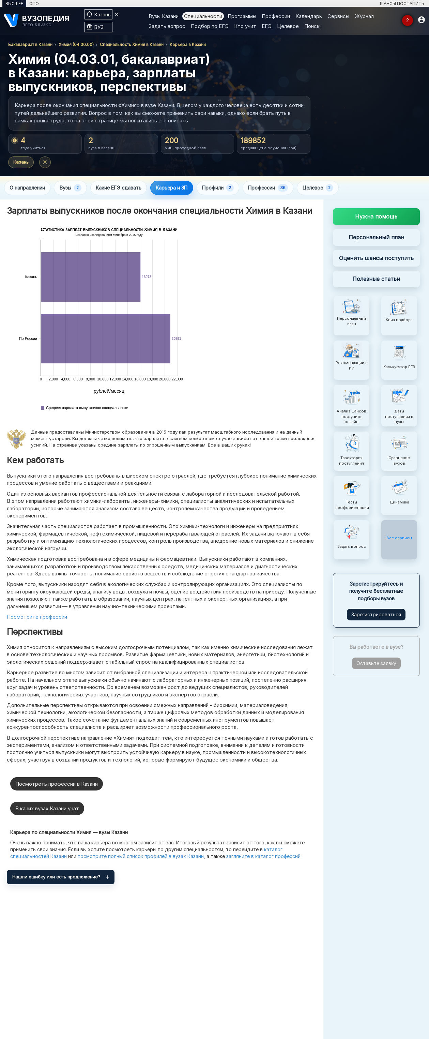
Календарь (308, 16)
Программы (242, 16)
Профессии (276, 16)
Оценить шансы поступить (376, 258)
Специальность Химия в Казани (132, 44)
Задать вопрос (167, 26)
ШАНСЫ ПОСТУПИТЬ (402, 3)
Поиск (312, 26)
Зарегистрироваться (376, 615)
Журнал (364, 16)
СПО (34, 3)
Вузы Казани (164, 16)
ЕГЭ (267, 26)
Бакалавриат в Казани (30, 44)
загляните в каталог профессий (263, 856)
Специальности (203, 16)
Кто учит (245, 26)
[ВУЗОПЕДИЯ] (40, 20)
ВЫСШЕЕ (14, 3)
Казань (21, 162)
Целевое (288, 26)
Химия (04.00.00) (76, 44)
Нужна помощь (376, 217)
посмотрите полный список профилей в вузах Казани (141, 856)
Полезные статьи (376, 279)
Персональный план (376, 237)
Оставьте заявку (376, 663)
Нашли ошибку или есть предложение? (56, 877)
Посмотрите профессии (37, 617)
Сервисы (338, 16)
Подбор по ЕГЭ (210, 26)
